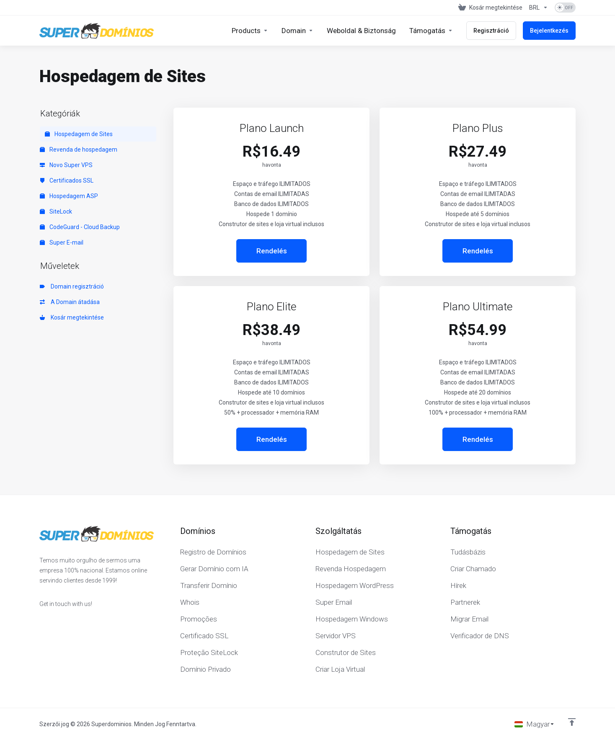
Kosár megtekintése (72, 317)
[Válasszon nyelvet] (534, 724)
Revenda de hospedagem (78, 149)
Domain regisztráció (72, 286)
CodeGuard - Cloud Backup (80, 227)
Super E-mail (61, 242)
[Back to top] (571, 722)
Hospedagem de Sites (79, 134)
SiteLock (56, 211)
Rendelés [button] (271, 251)
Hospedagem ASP (69, 196)
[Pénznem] (538, 7)
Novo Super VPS (66, 165)
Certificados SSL (66, 180)
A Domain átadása (70, 302)
